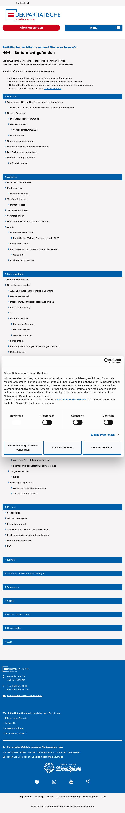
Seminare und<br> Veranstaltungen (26, 573)
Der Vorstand (17, 135)
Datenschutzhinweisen (71, 399)
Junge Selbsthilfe (19, 471)
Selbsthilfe (10, 723)
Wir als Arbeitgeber (17, 518)
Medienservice (15, 188)
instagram (54, 781)
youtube (71, 782)
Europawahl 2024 (19, 243)
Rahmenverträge (19, 318)
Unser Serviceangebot (19, 285)
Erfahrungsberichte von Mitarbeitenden (28, 535)
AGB (9, 641)
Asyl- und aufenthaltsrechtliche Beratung (31, 290)
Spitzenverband (15, 274)
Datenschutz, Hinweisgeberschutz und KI (32, 301)
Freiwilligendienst (16, 523)
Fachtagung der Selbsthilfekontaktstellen (35, 465)
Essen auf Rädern (14, 728)
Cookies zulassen (102, 447)
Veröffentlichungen (17, 199)
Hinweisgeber (14, 628)
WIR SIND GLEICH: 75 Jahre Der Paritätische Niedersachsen (42, 107)
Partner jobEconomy (24, 324)
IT (11, 313)
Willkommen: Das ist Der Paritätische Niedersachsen (35, 102)
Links (16, 476)
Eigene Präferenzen (103, 434)
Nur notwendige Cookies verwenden (23, 447)
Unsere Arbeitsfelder (18, 279)
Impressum (13, 587)
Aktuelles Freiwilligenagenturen (30, 488)
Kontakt (11, 559)
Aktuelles (12, 177)
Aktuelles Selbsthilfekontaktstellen (31, 460)
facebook (37, 781)
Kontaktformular (52, 88)
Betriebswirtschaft (20, 296)
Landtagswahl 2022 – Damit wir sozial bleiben (34, 249)
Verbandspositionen (17, 210)
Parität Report (17, 204)
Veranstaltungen (15, 215)
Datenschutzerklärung (18, 614)
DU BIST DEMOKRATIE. (19, 182)
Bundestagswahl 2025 (22, 232)
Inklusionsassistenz (15, 733)
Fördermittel (16, 340)
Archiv (10, 227)
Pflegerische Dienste (16, 718)
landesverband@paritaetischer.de (24, 695)
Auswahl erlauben (62, 447)
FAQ (9, 546)
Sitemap (39, 796)
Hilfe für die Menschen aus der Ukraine (28, 221)
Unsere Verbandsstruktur (20, 141)
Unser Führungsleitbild (19, 540)
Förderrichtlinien (19, 163)
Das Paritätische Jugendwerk (22, 152)
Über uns (12, 96)
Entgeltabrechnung (20, 307)
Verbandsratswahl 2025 (25, 129)
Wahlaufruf (18, 254)
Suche (10, 600)
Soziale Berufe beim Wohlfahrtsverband (28, 529)
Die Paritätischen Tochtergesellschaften (28, 146)
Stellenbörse (13, 512)
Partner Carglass (22, 329)
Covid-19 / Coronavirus (22, 260)
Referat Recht (17, 352)
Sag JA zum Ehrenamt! (25, 493)
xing (87, 782)
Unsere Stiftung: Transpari (21, 157)
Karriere (11, 507)
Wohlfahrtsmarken (22, 335)
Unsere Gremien (16, 113)
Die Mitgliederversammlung (24, 118)
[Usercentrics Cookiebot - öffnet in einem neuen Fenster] (106, 360)
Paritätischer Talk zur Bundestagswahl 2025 (36, 238)
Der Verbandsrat (18, 124)
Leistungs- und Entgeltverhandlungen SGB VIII (35, 346)
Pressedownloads (19, 193)
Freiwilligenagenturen (21, 482)
